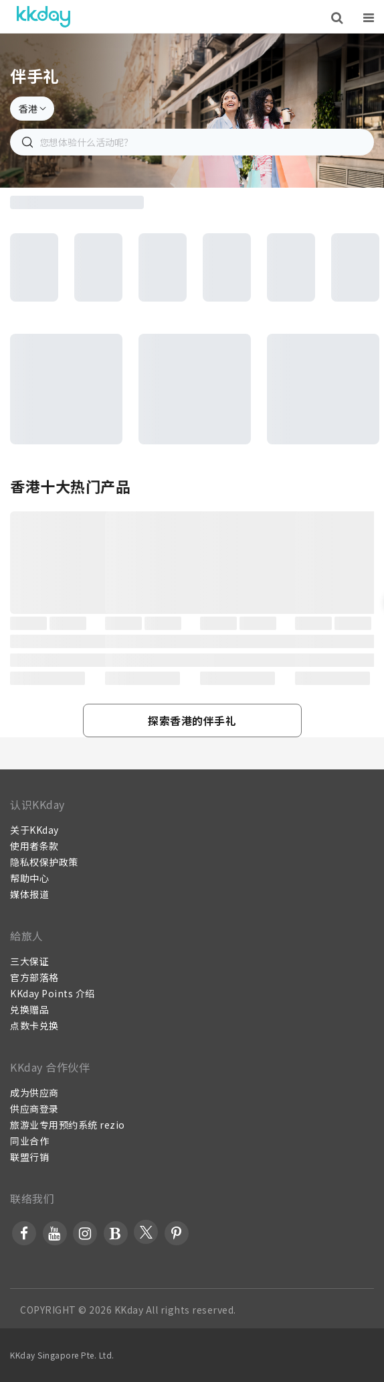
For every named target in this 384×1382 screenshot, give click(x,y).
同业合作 (29, 1140)
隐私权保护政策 (44, 862)
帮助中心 (29, 878)
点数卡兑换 (34, 1025)
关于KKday (34, 829)
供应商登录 (34, 1108)
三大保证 (29, 961)
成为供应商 (34, 1092)
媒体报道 (29, 894)
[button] (192, 720)
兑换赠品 (29, 1009)
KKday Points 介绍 (52, 993)
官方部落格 (34, 977)
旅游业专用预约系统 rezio (67, 1124)
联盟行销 (29, 1157)
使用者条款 (34, 846)
